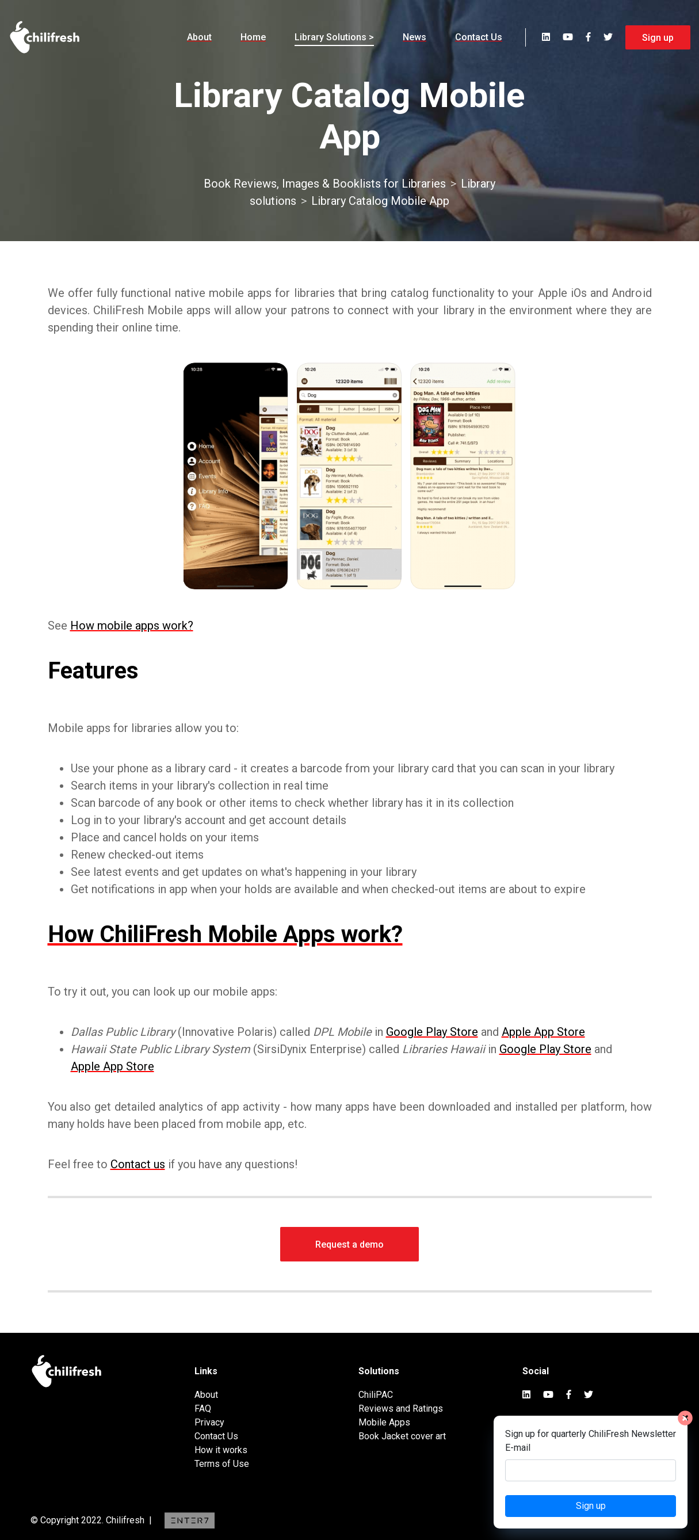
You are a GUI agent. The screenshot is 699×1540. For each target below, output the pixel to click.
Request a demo (349, 1244)
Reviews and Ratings (400, 1408)
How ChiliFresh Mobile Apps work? (225, 934)
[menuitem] (199, 37)
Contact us (137, 1164)
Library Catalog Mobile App (380, 201)
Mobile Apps (384, 1422)
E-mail (517, 1447)
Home (253, 37)
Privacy (209, 1422)
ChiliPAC (375, 1394)
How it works (220, 1449)
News (414, 37)
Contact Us (478, 37)
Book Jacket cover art (402, 1436)
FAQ (202, 1408)
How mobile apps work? (131, 625)
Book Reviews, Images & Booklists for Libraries (325, 183)
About (199, 37)
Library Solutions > (334, 37)
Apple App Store (543, 1032)
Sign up (658, 37)
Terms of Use (221, 1463)
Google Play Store (432, 1032)
